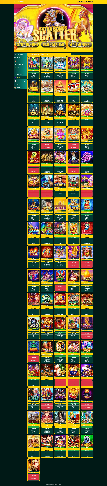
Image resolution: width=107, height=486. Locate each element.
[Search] (82, 54)
